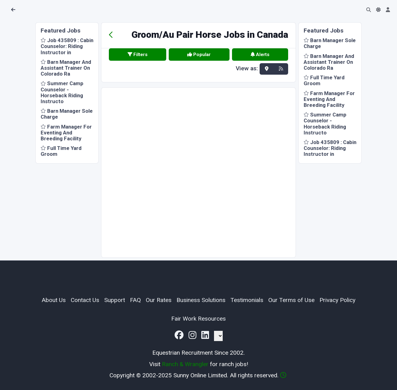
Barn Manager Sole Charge (67, 114)
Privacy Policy (337, 300)
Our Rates (159, 300)
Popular (199, 54)
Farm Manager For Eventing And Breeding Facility (66, 133)
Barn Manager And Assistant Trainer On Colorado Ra (66, 68)
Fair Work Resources (198, 318)
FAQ (135, 300)
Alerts (260, 54)
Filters (137, 54)
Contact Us (85, 300)
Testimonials (246, 300)
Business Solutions (200, 300)
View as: (247, 68)
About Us (54, 300)
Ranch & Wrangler (185, 364)
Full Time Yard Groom (61, 151)
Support (114, 300)
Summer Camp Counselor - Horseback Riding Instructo (62, 92)
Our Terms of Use (291, 300)
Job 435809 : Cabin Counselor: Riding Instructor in (67, 46)
